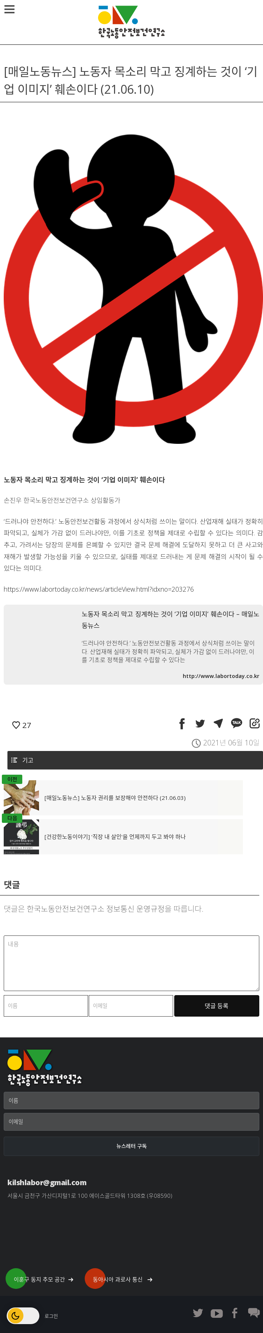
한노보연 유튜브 (216, 1313)
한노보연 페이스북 (235, 1313)
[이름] (131, 1101)
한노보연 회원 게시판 (253, 1313)
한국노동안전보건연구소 (131, 22)
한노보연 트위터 (198, 1313)
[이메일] (131, 1122)
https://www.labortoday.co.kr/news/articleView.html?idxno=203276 (99, 589)
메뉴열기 (10, 9)
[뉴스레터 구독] (131, 1146)
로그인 (51, 1316)
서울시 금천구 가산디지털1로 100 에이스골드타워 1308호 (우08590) (89, 1195)
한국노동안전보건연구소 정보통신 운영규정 (96, 909)
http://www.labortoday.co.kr (221, 675)
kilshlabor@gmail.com (46, 1182)
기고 (27, 760)
